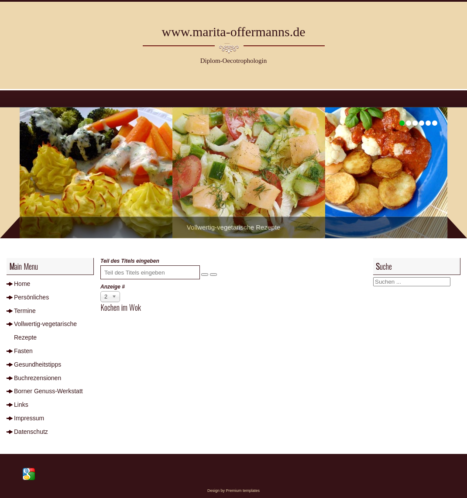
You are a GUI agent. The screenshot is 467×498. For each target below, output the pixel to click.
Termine (25, 310)
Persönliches (31, 297)
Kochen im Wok (120, 307)
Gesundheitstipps (37, 364)
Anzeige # (112, 287)
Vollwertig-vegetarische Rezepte (45, 330)
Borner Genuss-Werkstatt (48, 391)
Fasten (23, 350)
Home (22, 283)
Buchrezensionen (37, 377)
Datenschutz (31, 431)
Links (21, 404)
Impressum (29, 418)
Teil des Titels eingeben (130, 261)
